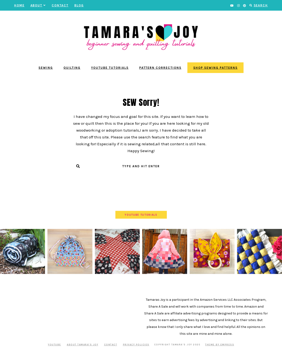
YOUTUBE (54, 344)
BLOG (79, 5)
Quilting (71, 67)
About (38, 5)
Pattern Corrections (160, 67)
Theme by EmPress (219, 344)
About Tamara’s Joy (82, 344)
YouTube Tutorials (110, 67)
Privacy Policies (136, 344)
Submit (141, 175)
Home (19, 5)
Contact (60, 5)
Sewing (45, 67)
